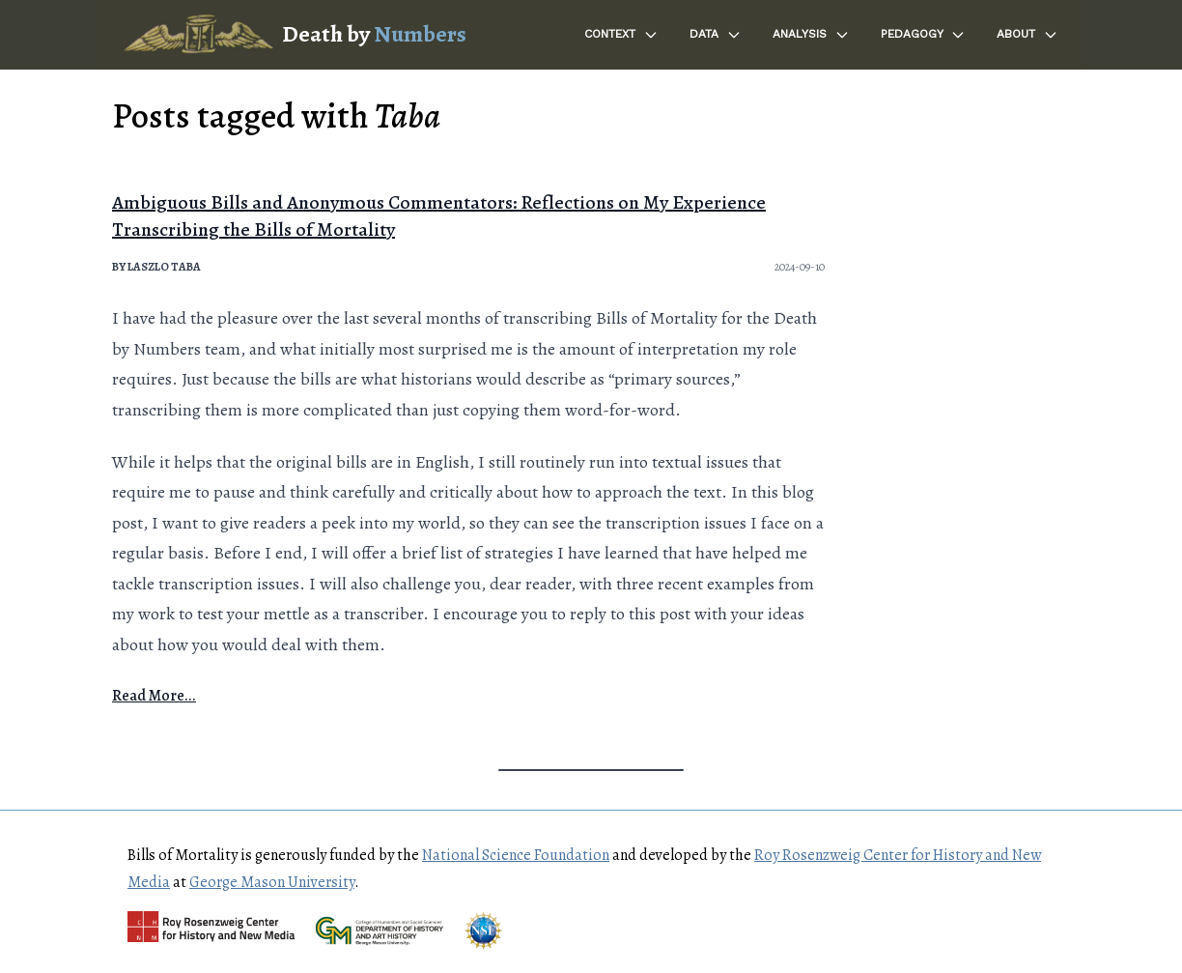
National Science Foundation (515, 855)
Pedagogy (923, 35)
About (1027, 35)
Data (716, 35)
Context (621, 35)
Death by (374, 33)
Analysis (811, 35)
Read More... (154, 695)
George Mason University (271, 882)
